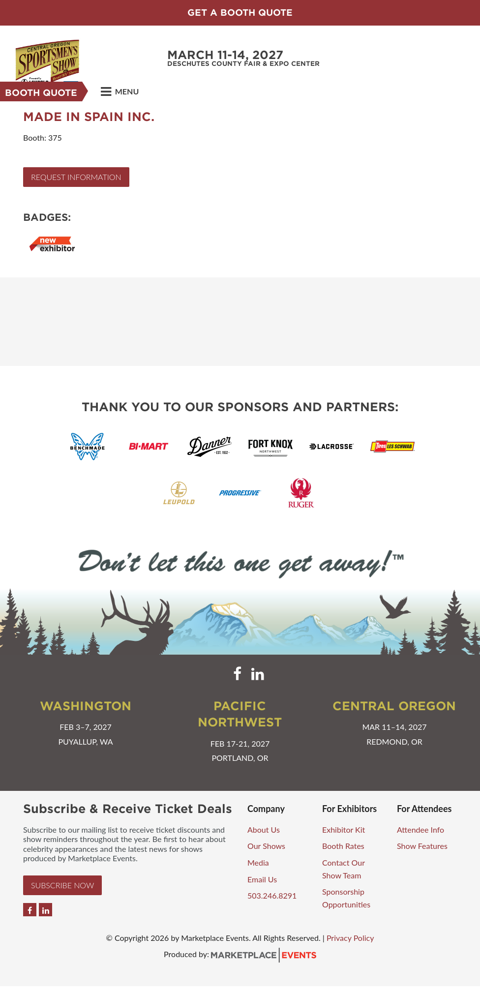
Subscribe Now (62, 885)
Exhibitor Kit (343, 829)
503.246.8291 (272, 895)
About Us (263, 829)
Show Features (422, 845)
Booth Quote (41, 93)
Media (258, 862)
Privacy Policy (350, 937)
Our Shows (266, 845)
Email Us (262, 879)
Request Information (76, 176)
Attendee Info (420, 829)
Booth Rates (343, 845)
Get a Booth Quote (240, 12)
